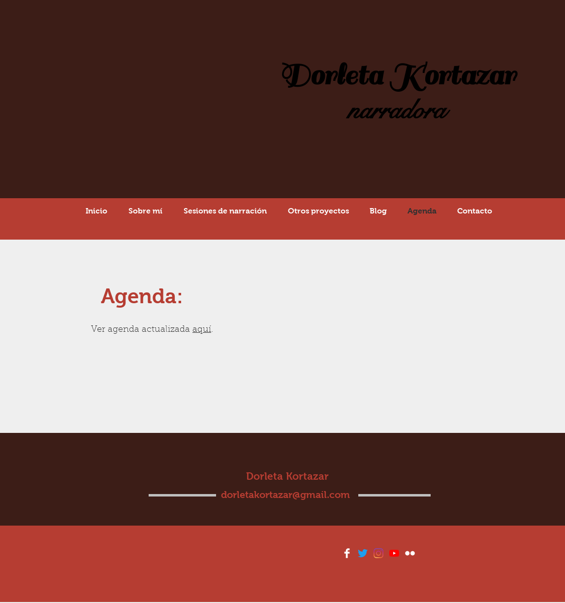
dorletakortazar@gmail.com (285, 494)
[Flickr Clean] (410, 553)
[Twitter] (363, 553)
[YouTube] (394, 553)
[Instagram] (378, 553)
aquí (201, 329)
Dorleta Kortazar (397, 75)
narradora (396, 110)
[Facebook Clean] (347, 553)
